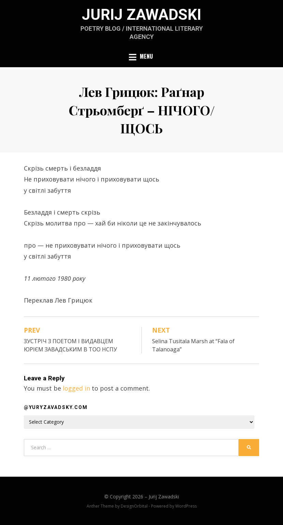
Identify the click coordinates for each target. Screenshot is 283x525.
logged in (76, 388)
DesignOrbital (134, 506)
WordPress (186, 506)
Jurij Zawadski (141, 15)
